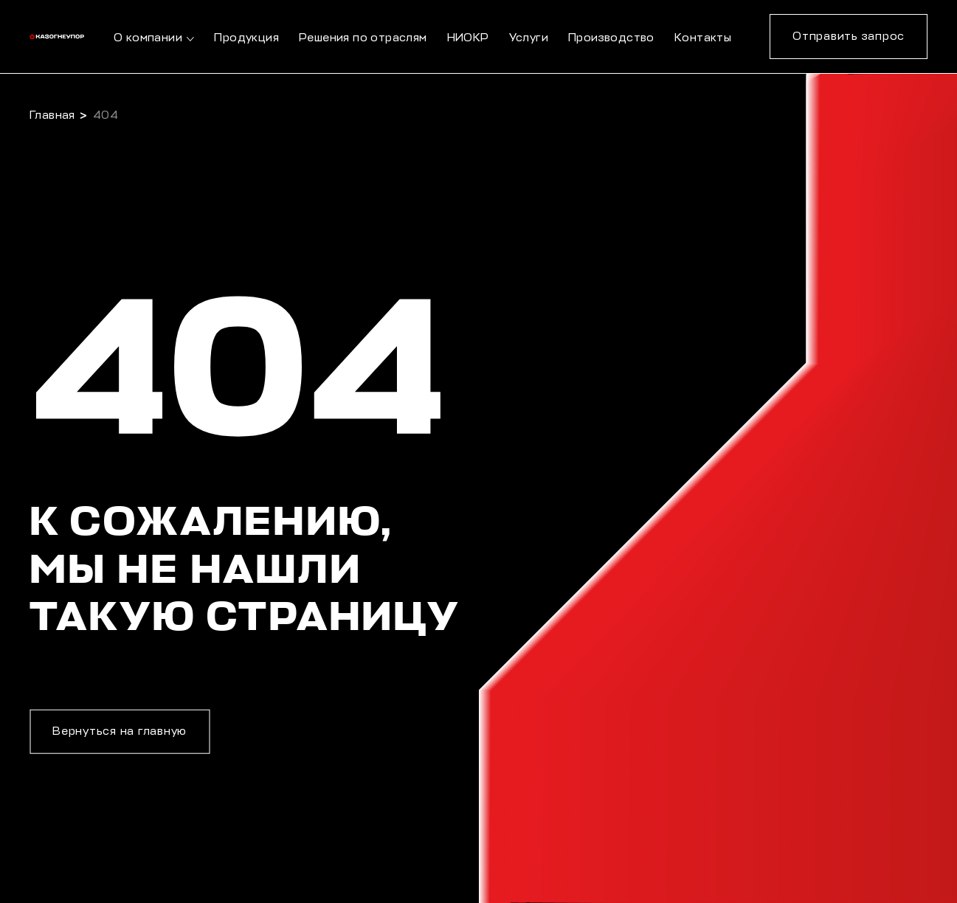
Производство (611, 38)
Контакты (702, 38)
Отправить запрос (848, 37)
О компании (148, 38)
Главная (52, 115)
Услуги (528, 38)
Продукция (246, 38)
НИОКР (468, 38)
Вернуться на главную (119, 731)
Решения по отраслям (363, 38)
